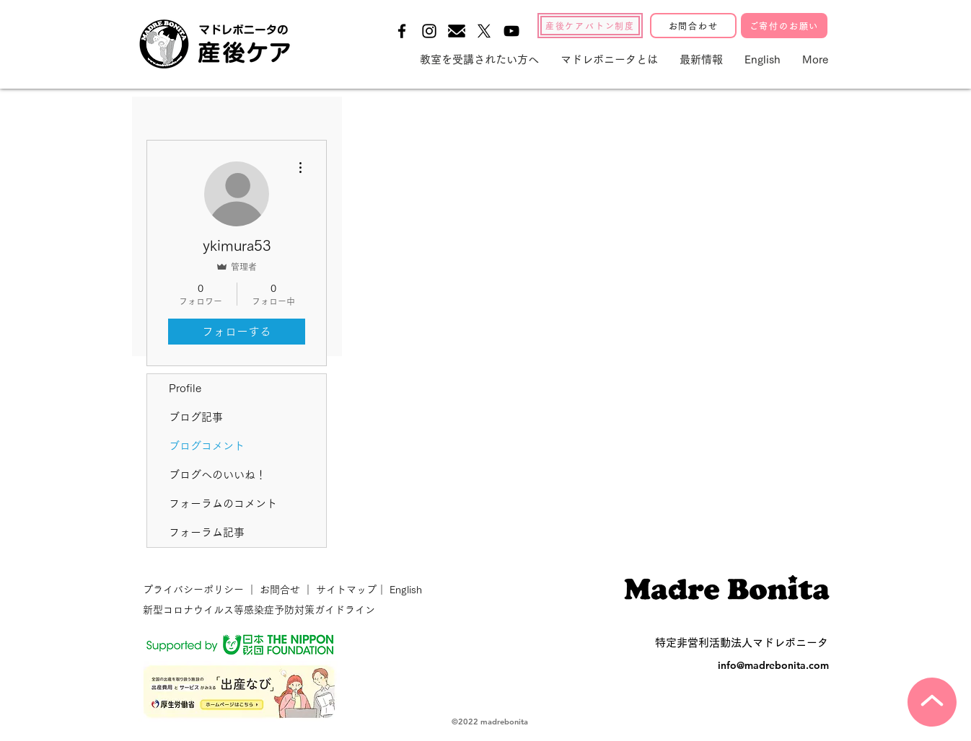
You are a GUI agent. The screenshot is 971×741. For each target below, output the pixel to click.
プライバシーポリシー (195, 590)
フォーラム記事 (207, 532)
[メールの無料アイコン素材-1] (456, 31)
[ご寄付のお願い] (784, 25)
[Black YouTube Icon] (511, 31)
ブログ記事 (196, 417)
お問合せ (280, 590)
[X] (484, 31)
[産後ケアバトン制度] (590, 25)
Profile (185, 388)
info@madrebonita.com (773, 665)
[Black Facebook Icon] (401, 31)
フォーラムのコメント (223, 503)
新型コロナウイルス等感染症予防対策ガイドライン (259, 610)
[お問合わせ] (693, 25)
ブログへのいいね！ (217, 474)
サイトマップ (345, 590)
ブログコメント (207, 445)
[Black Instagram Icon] (429, 31)
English (406, 590)
